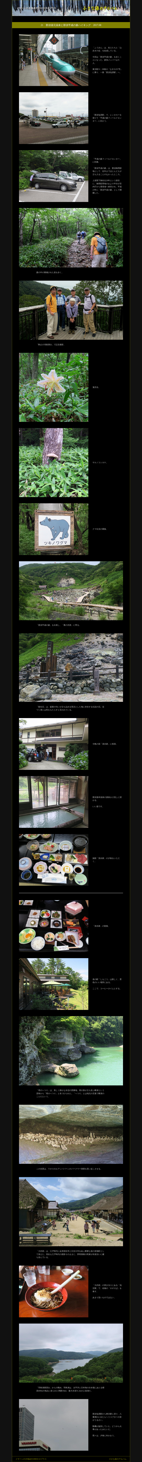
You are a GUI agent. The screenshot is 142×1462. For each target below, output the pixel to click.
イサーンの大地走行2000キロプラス (31, 1459)
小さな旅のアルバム (117, 1459)
